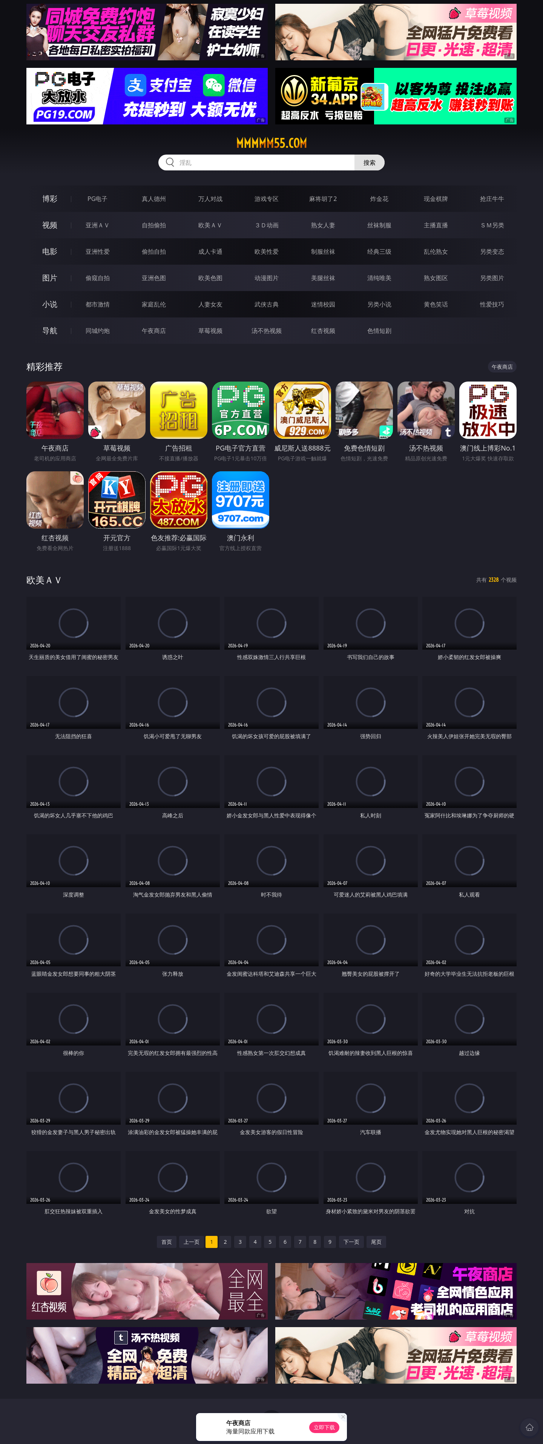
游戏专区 (267, 199)
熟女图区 (436, 278)
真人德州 (154, 199)
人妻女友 (210, 304)
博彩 (49, 198)
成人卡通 (210, 251)
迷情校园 (323, 304)
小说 (49, 304)
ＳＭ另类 (492, 225)
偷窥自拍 (98, 278)
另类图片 (492, 278)
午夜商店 (154, 331)
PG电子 (97, 199)
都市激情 (98, 304)
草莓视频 (210, 331)
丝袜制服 (379, 225)
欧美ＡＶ (210, 225)
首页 (166, 1241)
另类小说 (379, 304)
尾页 (376, 1241)
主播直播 (436, 225)
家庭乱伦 (154, 304)
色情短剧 (379, 331)
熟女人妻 (323, 225)
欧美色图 (210, 278)
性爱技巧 (492, 304)
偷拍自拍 (154, 251)
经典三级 (379, 251)
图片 (49, 278)
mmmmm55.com (271, 143)
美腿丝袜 (323, 278)
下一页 (351, 1241)
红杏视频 (323, 331)
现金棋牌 (436, 199)
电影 (49, 251)
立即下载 (324, 1427)
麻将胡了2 (323, 199)
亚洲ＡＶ (98, 225)
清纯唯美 (379, 278)
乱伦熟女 (436, 251)
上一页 (191, 1241)
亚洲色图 (154, 278)
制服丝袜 (323, 251)
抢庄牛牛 (492, 199)
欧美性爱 (267, 251)
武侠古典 (267, 304)
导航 (49, 330)
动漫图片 (267, 278)
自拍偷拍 (154, 225)
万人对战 (210, 199)
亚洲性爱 (98, 251)
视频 (49, 225)
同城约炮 (98, 331)
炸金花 (379, 199)
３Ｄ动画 (267, 225)
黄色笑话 (436, 304)
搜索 (370, 162)
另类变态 (492, 251)
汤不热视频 (267, 331)
